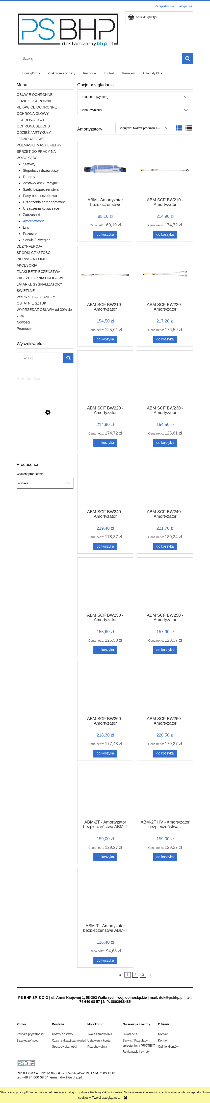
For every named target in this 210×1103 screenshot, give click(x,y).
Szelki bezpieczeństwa (41, 189)
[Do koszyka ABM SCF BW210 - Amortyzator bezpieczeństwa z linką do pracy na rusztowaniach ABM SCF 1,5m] (105, 339)
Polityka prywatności (30, 1034)
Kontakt (163, 1034)
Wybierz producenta (30, 474)
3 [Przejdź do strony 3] (143, 975)
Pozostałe (30, 234)
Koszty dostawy (62, 1034)
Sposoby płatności (64, 1046)
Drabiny (29, 177)
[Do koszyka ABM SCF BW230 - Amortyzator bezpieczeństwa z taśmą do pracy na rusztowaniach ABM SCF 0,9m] (165, 443)
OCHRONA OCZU (31, 120)
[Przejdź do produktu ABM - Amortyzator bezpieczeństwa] (105, 168)
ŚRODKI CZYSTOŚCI (34, 253)
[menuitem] (30, 73)
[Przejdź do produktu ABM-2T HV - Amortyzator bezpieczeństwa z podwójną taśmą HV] (165, 792)
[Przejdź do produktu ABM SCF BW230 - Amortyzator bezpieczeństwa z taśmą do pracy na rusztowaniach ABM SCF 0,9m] (165, 378)
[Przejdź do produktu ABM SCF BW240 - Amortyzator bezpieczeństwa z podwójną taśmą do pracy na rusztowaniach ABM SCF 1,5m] (165, 481)
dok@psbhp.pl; (71, 1077)
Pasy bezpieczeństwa (40, 196)
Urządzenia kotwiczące (41, 208)
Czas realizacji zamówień (69, 1040)
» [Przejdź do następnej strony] (150, 975)
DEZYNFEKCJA (29, 246)
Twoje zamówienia (99, 1034)
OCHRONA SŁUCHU (33, 126)
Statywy (29, 164)
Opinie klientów (168, 1046)
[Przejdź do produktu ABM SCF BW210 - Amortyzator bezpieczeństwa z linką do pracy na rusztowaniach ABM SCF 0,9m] (165, 168)
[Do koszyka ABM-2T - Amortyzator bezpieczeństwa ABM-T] (105, 857)
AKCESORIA (27, 265)
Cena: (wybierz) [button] (91, 110)
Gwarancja (130, 1034)
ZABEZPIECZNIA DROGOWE (40, 278)
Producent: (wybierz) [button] (94, 97)
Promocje (24, 329)
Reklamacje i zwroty (136, 1051)
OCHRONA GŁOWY (33, 114)
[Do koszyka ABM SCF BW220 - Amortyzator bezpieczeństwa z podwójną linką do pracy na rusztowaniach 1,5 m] (165, 339)
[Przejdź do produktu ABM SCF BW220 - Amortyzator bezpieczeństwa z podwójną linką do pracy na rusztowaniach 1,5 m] (165, 273)
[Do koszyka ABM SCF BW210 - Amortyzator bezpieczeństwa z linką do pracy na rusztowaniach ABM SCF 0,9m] (165, 235)
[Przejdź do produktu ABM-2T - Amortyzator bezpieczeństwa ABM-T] (105, 792)
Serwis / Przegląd (36, 240)
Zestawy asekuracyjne (40, 183)
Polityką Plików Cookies (106, 1092)
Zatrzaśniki (31, 215)
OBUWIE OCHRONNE (34, 95)
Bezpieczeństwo (28, 1040)
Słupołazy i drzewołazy (41, 170)
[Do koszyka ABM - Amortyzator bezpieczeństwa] (105, 235)
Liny (26, 227)
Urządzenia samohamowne (44, 202)
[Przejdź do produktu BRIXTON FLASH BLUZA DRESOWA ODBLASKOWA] (45, 436)
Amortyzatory (33, 221)
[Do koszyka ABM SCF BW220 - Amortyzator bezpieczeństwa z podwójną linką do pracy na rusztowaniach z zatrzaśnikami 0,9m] (105, 443)
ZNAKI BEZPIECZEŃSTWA (38, 272)
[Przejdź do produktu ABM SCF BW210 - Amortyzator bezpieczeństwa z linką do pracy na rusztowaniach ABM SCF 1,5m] (105, 273)
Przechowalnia (97, 1046)
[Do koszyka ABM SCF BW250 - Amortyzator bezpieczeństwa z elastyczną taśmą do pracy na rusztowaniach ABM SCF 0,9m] (105, 650)
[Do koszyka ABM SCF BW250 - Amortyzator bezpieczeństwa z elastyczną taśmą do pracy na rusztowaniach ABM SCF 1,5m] (165, 650)
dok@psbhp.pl (171, 998)
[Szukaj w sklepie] (100, 58)
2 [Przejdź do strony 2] (135, 975)
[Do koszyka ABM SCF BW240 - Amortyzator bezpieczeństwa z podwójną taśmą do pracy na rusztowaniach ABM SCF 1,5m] (165, 546)
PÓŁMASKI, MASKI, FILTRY (39, 145)
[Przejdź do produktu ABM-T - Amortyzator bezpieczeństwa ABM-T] (105, 895)
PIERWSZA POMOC (33, 259)
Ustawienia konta (98, 1040)
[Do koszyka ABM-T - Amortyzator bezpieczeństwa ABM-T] (105, 960)
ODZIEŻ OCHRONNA (34, 101)
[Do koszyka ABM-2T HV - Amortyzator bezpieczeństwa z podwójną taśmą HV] (165, 857)
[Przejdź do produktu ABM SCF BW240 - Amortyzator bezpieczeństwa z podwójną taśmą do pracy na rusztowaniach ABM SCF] (105, 481)
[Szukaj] (187, 58)
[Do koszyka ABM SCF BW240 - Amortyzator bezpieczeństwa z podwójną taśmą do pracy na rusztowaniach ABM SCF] (105, 546)
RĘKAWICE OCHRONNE (37, 107)
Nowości (23, 322)
